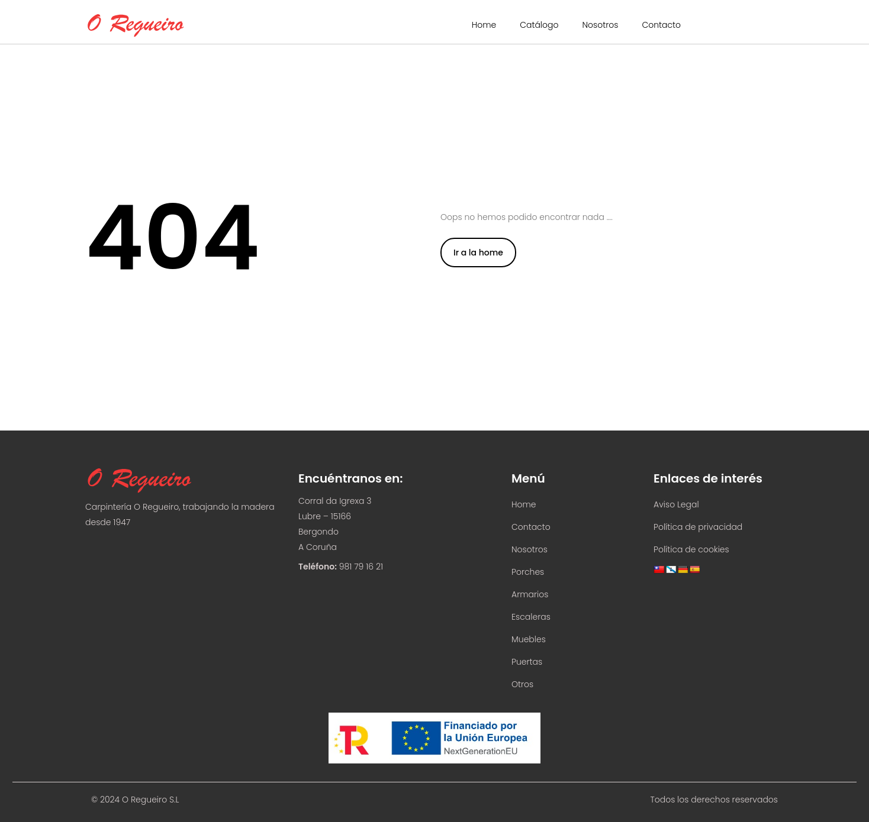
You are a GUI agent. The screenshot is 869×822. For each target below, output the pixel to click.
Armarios (529, 594)
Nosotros (600, 25)
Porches (527, 572)
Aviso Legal (676, 504)
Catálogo (539, 25)
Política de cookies (691, 549)
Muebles (528, 639)
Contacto (661, 25)
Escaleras (531, 617)
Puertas (526, 662)
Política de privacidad (698, 527)
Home (484, 25)
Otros (522, 684)
